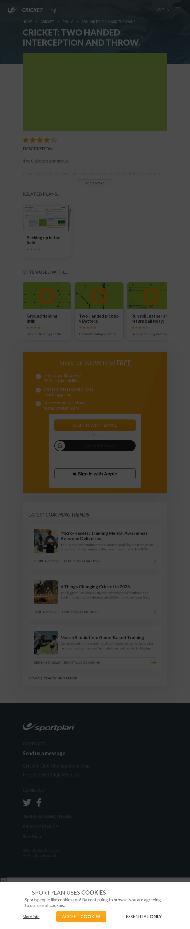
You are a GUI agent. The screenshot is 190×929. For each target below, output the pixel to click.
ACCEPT (81, 916)
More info (31, 916)
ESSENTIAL (144, 916)
